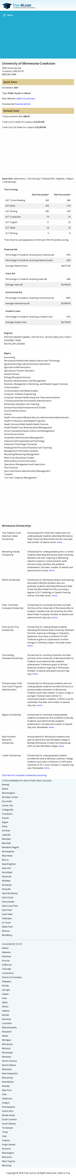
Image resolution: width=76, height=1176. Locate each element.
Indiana (5, 1010)
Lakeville (6, 834)
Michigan (6, 1040)
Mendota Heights (10, 847)
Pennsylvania (8, 1106)
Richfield (6, 880)
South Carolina (9, 1119)
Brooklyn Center (10, 797)
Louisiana (7, 1023)
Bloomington (8, 792)
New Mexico (8, 1081)
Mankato (6, 838)
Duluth (5, 818)
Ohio (4, 1094)
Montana (6, 1056)
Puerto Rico (7, 1111)
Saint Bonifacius (10, 893)
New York (7, 1090)
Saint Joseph (8, 901)
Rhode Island (8, 1115)
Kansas (5, 1014)
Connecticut (8, 973)
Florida (5, 985)
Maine (5, 1035)
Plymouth (6, 876)
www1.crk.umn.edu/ (25, 98)
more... (60, 542)
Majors (70, 178)
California (7, 964)
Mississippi (7, 1052)
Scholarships (10, 181)
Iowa (4, 998)
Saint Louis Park (10, 905)
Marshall (6, 843)
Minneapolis (8, 851)
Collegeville (7, 809)
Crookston (7, 813)
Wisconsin (7, 1157)
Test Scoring (33, 178)
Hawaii (5, 994)
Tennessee (7, 1127)
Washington (8, 1152)
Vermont (6, 1148)
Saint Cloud (7, 897)
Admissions (19, 178)
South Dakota (9, 1123)
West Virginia (8, 1161)
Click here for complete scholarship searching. (24, 775)
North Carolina (9, 1060)
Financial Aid (48, 178)
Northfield (7, 872)
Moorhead (7, 855)
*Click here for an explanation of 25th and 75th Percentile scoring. (36, 239)
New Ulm (6, 868)
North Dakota (9, 1065)
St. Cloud (6, 922)
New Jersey (7, 1077)
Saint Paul (7, 910)
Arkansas (6, 956)
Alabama (6, 952)
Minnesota (7, 1044)
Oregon (6, 1102)
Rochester (7, 884)
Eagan (5, 822)
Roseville (6, 889)
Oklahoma (7, 1098)
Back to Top (64, 1173)
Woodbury (7, 935)
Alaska (5, 948)
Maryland (6, 1031)
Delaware (6, 981)
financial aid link (22, 104)
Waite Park (7, 926)
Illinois (5, 1006)
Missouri (6, 1048)
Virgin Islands (8, 1144)
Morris (5, 859)
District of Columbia (11, 977)
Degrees (60, 178)
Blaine (5, 788)
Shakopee (7, 918)
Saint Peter (7, 914)
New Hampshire (10, 1073)
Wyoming (6, 1165)
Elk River (6, 830)
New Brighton (9, 864)
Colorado (6, 968)
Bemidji (5, 784)
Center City (7, 805)
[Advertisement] (38, 37)
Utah (4, 1136)
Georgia (6, 989)
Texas (5, 1132)
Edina (4, 826)
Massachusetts (9, 1027)
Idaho (5, 1002)
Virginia (6, 1140)
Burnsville (7, 801)
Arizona (6, 960)
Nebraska (7, 1069)
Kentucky (6, 1019)
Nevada (5, 1086)
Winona (6, 930)
